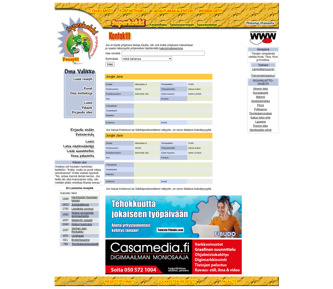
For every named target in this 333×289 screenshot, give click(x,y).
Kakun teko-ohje (260, 117)
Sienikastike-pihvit (261, 130)
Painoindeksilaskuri (263, 75)
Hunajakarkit (260, 92)
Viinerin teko (260, 88)
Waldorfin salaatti (82, 220)
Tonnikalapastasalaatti (85, 244)
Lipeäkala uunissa (83, 208)
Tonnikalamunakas (260, 113)
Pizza (260, 105)
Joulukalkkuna (80, 204)
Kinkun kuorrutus (82, 224)
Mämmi (260, 97)
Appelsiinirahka (260, 101)
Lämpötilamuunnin (263, 69)
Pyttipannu (260, 109)
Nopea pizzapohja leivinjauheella (83, 214)
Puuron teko (260, 125)
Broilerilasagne (81, 240)
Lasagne (260, 121)
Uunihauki (78, 235)
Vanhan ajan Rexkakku (79, 230)
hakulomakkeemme (171, 48)
